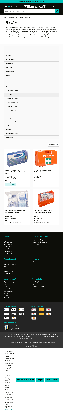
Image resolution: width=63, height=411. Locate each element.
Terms (6, 262)
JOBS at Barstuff (9, 271)
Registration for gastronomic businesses (44, 240)
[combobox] (29, 11)
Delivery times (8, 291)
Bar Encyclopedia (37, 282)
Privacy (6, 266)
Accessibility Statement (11, 264)
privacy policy (8, 409)
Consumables (9, 137)
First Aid (9, 94)
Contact (6, 286)
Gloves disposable (12, 106)
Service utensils (10, 71)
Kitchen (8, 83)
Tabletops (8, 55)
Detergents (10, 118)
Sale (7, 48)
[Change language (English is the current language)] (11, 6)
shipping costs (38, 338)
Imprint (6, 269)
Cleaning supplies (12, 122)
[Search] (57, 11)
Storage (8, 75)
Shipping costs (8, 295)
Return (6, 293)
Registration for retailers (40, 242)
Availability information (11, 289)
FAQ (5, 284)
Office (9, 114)
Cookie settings (8, 273)
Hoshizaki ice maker (38, 286)
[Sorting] (53, 145)
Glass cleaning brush (13, 102)
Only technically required (25, 380)
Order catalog (8, 246)
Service (8, 87)
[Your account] (57, 6)
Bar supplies (9, 51)
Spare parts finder (9, 244)
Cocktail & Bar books (13, 90)
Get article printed (9, 240)
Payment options (9, 253)
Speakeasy (8, 129)
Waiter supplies (11, 110)
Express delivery (9, 282)
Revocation (7, 298)
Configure (40, 380)
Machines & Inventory (12, 133)
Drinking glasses (10, 59)
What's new (9, 67)
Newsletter (7, 249)
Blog (33, 284)
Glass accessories (11, 79)
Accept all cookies (52, 380)
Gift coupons (8, 242)
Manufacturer (9, 63)
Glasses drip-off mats (13, 98)
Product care (8, 251)
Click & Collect (36, 262)
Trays (8, 125)
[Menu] (6, 6)
